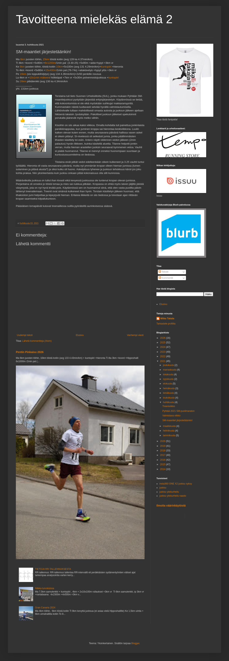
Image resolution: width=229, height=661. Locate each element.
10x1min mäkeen (39, 77)
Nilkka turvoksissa (44, 588)
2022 (163, 356)
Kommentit (166, 278)
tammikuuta (169, 435)
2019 (163, 446)
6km (22, 59)
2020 (163, 441)
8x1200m (50, 62)
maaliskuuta (169, 426)
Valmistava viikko (171, 415)
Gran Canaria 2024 (45, 607)
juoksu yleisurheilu (169, 491)
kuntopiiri (106, 66)
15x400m (50, 70)
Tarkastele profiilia (165, 323)
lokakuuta (168, 374)
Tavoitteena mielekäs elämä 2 (94, 19)
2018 (163, 450)
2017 (163, 455)
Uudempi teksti (25, 335)
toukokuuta (169, 397)
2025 (163, 342)
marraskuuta (170, 369)
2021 (163, 361)
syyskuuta (168, 379)
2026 (163, 338)
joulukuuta (168, 365)
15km (46, 59)
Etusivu (80, 335)
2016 (163, 459)
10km (59, 66)
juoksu (162, 487)
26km (23, 81)
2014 (163, 469)
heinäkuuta (169, 388)
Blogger (135, 643)
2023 (163, 351)
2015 (163, 464)
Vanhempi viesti (135, 335)
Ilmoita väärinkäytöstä (171, 505)
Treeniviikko (168, 406)
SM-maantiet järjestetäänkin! (177, 420)
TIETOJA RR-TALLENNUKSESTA (53, 569)
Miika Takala (167, 318)
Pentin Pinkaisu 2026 (30, 352)
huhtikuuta (169, 402)
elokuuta (168, 383)
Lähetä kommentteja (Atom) (37, 341)
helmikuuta (169, 430)
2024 (163, 347)
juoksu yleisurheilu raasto (172, 495)
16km (23, 73)
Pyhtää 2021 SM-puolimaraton (178, 411)
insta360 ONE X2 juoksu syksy (175, 483)
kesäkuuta (168, 393)
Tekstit (163, 271)
